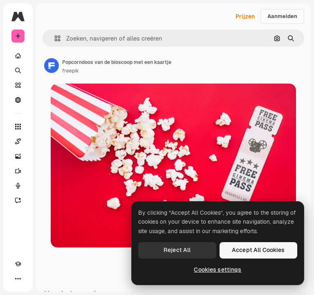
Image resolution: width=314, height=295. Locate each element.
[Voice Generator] (18, 185)
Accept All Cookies (258, 250)
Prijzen (245, 16)
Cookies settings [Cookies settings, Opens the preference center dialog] (217, 269)
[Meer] (18, 278)
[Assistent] (18, 200)
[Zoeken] (18, 70)
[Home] (18, 55)
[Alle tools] (18, 126)
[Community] (18, 100)
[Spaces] (18, 141)
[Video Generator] (18, 170)
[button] (54, 38)
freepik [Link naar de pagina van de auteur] (70, 71)
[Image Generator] (18, 156)
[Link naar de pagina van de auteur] (51, 65)
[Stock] (18, 85)
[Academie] (18, 263)
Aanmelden (282, 16)
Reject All (177, 250)
